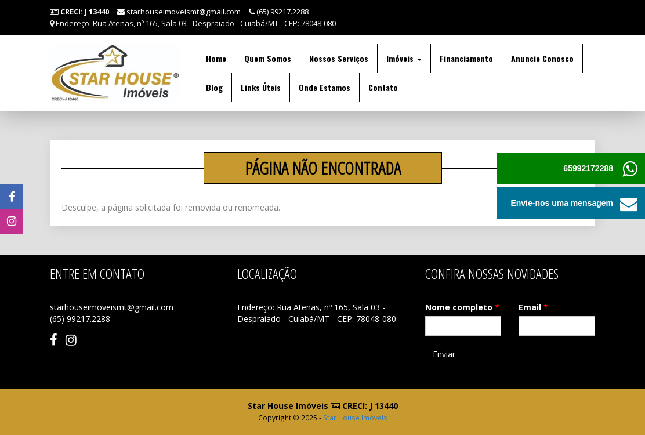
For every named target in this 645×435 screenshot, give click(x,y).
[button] (629, 203)
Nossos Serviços (338, 58)
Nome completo (462, 307)
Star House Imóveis (355, 417)
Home (216, 58)
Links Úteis (261, 87)
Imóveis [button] (404, 58)
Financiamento (466, 58)
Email (533, 307)
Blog (214, 87)
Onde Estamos (324, 87)
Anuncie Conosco (542, 58)
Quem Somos (267, 58)
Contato (383, 87)
